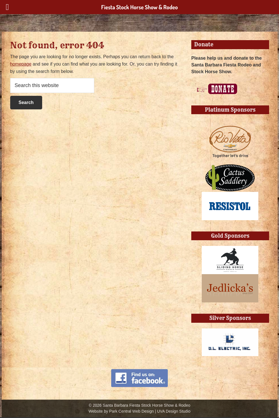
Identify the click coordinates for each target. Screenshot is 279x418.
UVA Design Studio (173, 411)
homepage (21, 64)
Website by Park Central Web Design (121, 411)
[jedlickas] (230, 277)
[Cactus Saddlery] (230, 166)
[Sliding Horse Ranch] (230, 249)
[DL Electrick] (230, 331)
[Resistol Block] (230, 195)
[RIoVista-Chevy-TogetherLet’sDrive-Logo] (230, 123)
